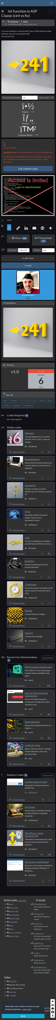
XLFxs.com (38, 924)
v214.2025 (12, 981)
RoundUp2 (30, 485)
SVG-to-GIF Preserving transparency (36, 694)
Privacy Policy (13, 936)
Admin (10, 929)
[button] (51, 97)
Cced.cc (37, 953)
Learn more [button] (26, 1009)
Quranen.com (39, 960)
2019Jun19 (31, 792)
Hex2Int (29, 633)
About (10, 925)
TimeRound (30, 584)
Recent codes (13, 911)
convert (14, 400)
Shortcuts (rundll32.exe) (37, 862)
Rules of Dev (13, 908)
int (28, 400)
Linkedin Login (28, 168)
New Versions (13, 915)
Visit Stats (12, 992)
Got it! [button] (23, 1016)
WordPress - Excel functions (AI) (34, 834)
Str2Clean (30, 807)
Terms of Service (14, 932)
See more (48, 658)
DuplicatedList (32, 721)
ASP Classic (28, 258)
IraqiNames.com (40, 967)
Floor (27, 511)
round (41, 400)
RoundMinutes (32, 459)
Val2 (27, 537)
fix (22, 400)
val (34, 400)
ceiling (6, 405)
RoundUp (29, 561)
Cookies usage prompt (36, 781)
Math (24, 21)
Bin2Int (28, 610)
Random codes (14, 918)
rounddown (27, 405)
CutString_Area (32, 745)
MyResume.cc (39, 914)
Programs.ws (39, 933)
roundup (16, 405)
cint (5, 400)
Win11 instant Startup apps (38, 667)
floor (50, 400)
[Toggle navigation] (51, 3)
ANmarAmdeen (28, 284)
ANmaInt (29, 433)
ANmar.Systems (40, 904)
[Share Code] (51, 11)
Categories (13, 21)
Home (10, 904)
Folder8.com (38, 943)
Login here (7, 152)
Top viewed (12, 922)
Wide (12, 995)
